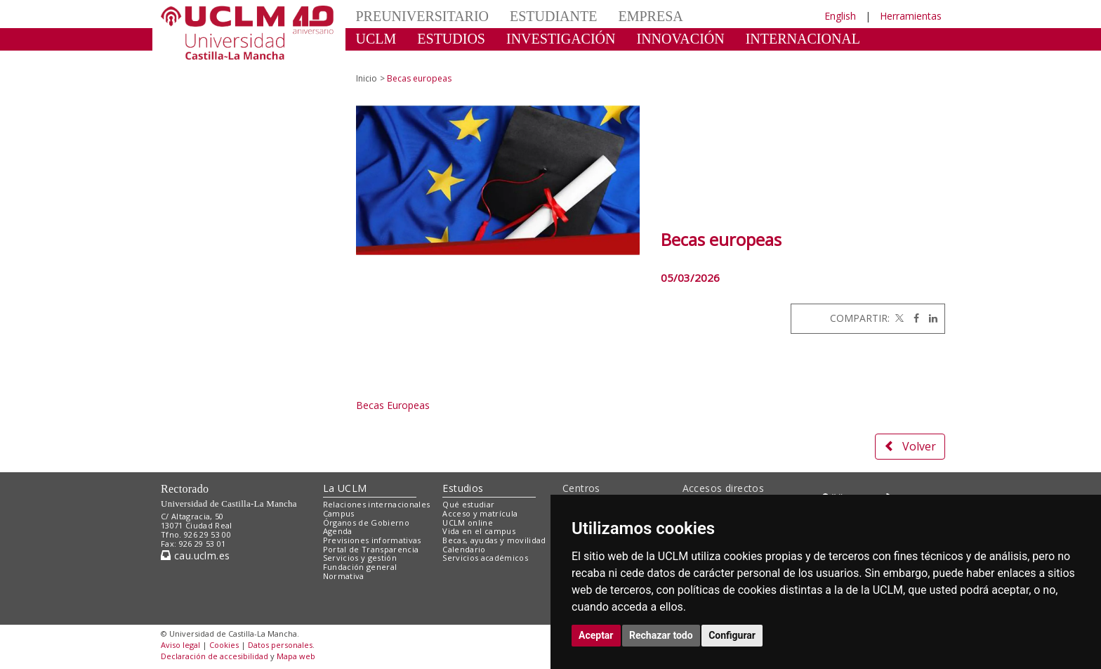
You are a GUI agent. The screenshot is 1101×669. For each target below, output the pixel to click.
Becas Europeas (393, 405)
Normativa (343, 576)
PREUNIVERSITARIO (422, 16)
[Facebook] (912, 318)
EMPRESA (650, 16)
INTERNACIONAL (803, 38)
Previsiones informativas (372, 540)
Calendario (463, 549)
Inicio (366, 78)
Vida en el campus (478, 531)
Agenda (337, 531)
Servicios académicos (485, 557)
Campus (339, 513)
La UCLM (345, 488)
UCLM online (467, 522)
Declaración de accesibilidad (214, 656)
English (840, 15)
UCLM (376, 38)
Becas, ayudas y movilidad (494, 540)
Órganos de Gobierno (366, 522)
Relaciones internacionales (376, 504)
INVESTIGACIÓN (561, 38)
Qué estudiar (468, 504)
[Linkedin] (929, 318)
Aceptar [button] (596, 635)
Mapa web (296, 656)
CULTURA (388, 59)
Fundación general (360, 566)
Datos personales (280, 644)
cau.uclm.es (195, 555)
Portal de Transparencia (371, 549)
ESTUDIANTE (553, 16)
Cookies (224, 644)
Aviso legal (180, 644)
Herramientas (911, 15)
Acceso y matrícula (479, 513)
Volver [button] (910, 446)
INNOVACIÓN (681, 38)
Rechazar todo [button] (661, 635)
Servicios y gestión (360, 557)
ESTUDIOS (451, 38)
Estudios (462, 488)
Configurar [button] (732, 635)
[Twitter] (898, 318)
